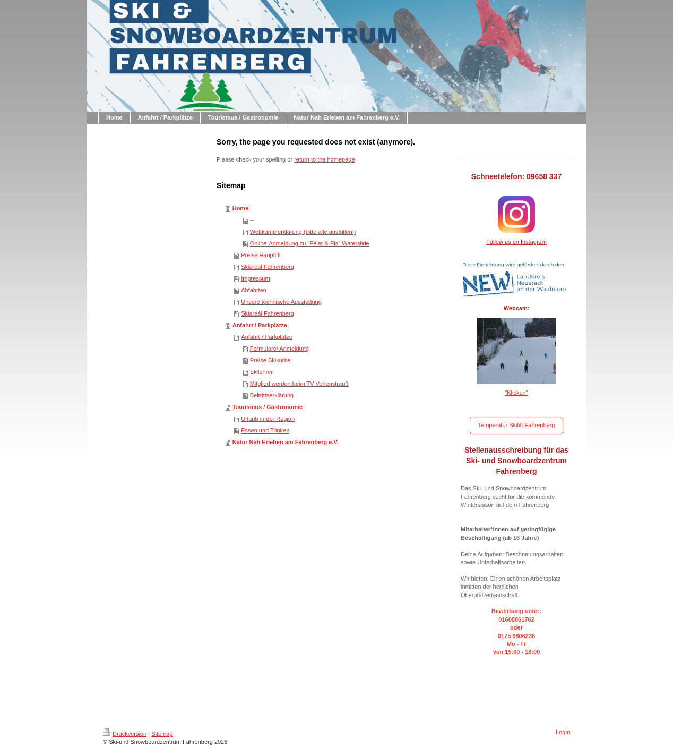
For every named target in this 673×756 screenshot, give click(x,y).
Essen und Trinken (265, 430)
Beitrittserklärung (272, 395)
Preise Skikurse (270, 360)
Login (563, 732)
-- (252, 220)
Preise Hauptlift (261, 255)
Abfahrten (253, 290)
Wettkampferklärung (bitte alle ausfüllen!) (303, 231)
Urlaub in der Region (268, 418)
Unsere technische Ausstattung (281, 302)
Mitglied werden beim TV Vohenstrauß (299, 383)
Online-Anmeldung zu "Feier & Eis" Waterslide (309, 243)
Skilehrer (261, 372)
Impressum (255, 278)
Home (240, 208)
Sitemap (161, 733)
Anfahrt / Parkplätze (259, 325)
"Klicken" (516, 392)
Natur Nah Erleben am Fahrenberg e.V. (285, 442)
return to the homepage (324, 159)
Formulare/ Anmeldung (279, 348)
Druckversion (124, 733)
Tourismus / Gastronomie (267, 407)
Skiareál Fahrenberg (267, 267)
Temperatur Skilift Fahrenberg (516, 425)
